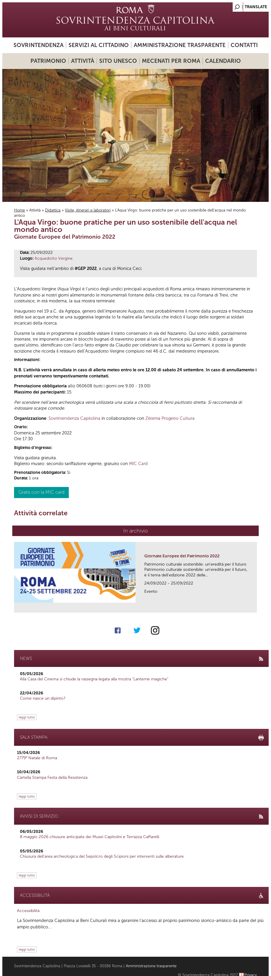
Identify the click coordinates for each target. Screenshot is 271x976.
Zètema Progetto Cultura (170, 418)
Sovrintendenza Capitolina (74, 418)
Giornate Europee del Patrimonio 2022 (181, 556)
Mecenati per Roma (171, 61)
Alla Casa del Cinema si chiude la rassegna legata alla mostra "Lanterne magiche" (94, 679)
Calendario (223, 61)
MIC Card (138, 463)
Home (19, 210)
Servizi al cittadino (98, 45)
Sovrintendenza (38, 45)
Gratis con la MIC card (41, 492)
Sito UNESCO (118, 61)
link (254, 606)
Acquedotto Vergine (54, 258)
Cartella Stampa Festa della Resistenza (52, 777)
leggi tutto (27, 717)
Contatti (244, 45)
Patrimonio (48, 61)
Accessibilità (28, 910)
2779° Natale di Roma (37, 757)
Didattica (53, 210)
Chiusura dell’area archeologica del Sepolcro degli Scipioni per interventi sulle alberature (102, 856)
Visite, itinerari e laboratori (88, 210)
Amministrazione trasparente (180, 45)
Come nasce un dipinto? (43, 698)
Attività (82, 61)
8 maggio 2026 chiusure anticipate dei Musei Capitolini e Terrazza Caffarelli (89, 836)
